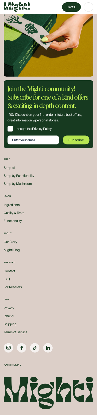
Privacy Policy (42, 129)
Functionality (13, 220)
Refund (9, 316)
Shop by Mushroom (18, 183)
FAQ (7, 279)
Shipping (10, 324)
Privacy (9, 308)
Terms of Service (15, 332)
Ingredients (12, 204)
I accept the (34, 129)
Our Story (10, 242)
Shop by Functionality (19, 175)
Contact (9, 271)
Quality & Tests (14, 212)
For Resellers (13, 287)
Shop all (9, 167)
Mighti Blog (12, 250)
